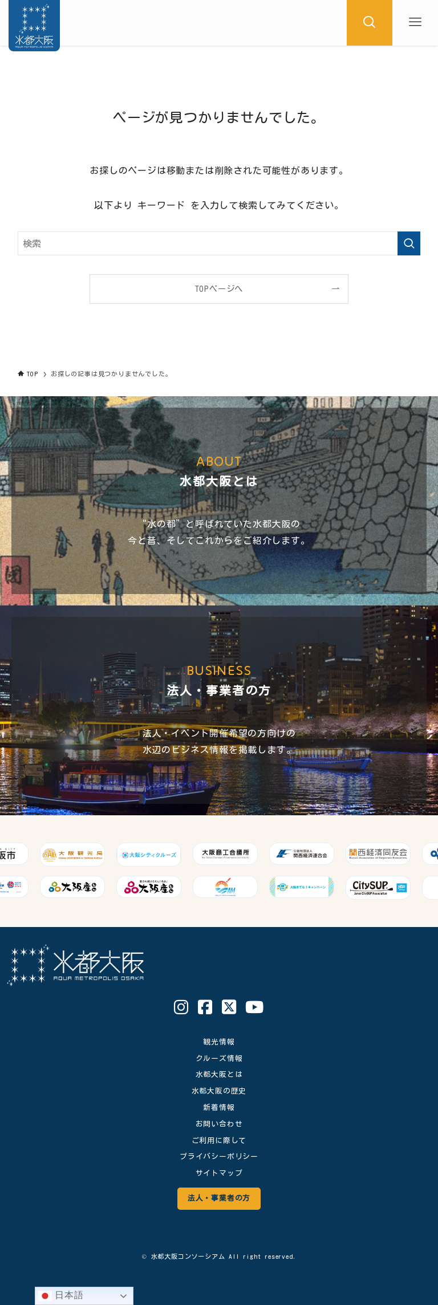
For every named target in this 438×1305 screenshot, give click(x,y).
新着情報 (218, 1107)
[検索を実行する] (409, 243)
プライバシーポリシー (219, 1156)
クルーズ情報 (219, 1058)
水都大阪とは (219, 1074)
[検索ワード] (219, 243)
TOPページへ (219, 288)
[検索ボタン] (369, 23)
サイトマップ (219, 1173)
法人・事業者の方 (219, 1198)
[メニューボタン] (415, 23)
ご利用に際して (219, 1140)
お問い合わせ (219, 1124)
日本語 (61, 1296)
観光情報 (218, 1042)
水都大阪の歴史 (219, 1091)
